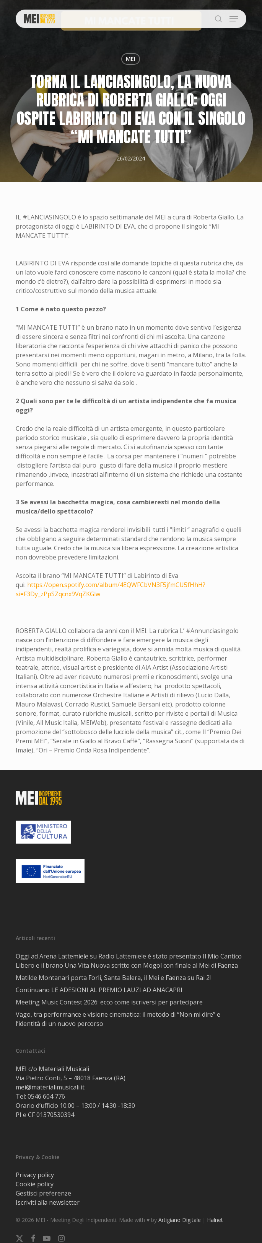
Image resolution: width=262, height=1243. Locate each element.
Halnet (215, 1219)
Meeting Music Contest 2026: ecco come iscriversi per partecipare (109, 1002)
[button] (233, 19)
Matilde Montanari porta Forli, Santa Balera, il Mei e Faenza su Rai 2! (113, 977)
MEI (130, 58)
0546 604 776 (46, 1096)
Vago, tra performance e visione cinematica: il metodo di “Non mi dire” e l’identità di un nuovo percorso (118, 1019)
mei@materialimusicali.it (50, 1087)
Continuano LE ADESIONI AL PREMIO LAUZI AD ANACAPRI (99, 990)
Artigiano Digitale (179, 1219)
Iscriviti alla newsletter (48, 1202)
